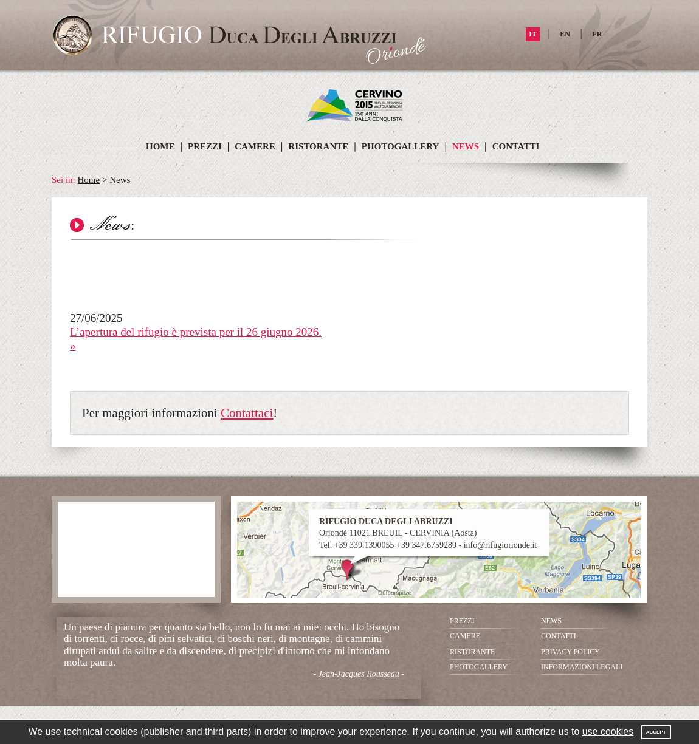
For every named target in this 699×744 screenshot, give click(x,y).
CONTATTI (516, 146)
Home (89, 180)
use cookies (608, 731)
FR (597, 34)
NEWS (465, 146)
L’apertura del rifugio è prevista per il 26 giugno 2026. (196, 332)
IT (533, 34)
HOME (160, 146)
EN (565, 34)
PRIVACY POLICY (570, 651)
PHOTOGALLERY (400, 146)
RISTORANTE (318, 146)
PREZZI (206, 146)
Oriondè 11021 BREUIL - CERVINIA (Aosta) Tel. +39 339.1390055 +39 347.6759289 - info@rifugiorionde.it (428, 533)
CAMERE (255, 146)
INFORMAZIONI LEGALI (581, 667)
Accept (656, 732)
